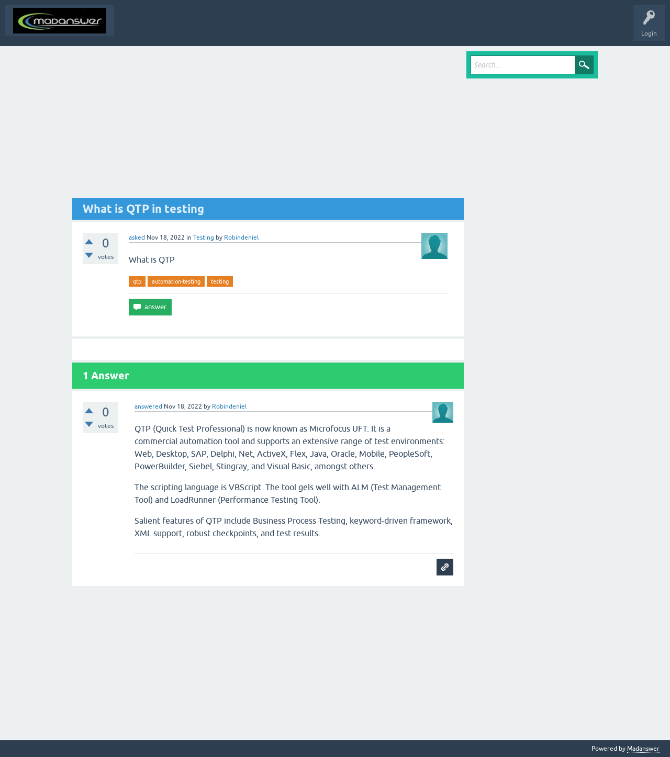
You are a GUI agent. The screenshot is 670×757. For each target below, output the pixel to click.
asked (137, 237)
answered (148, 406)
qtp (137, 281)
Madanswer (643, 748)
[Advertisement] (268, 124)
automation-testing (176, 281)
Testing (203, 237)
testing (220, 281)
